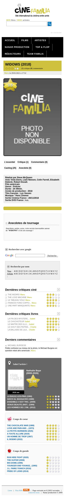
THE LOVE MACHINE (17, 297)
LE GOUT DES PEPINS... (19, 327)
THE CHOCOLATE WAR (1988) (20, 425)
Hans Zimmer (22, 195)
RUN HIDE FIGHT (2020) (18, 457)
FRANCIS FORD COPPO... (19, 303)
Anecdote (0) (25, 168)
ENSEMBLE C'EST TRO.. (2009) (21, 402)
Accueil (10, 40)
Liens (10, 490)
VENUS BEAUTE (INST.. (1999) (20, 405)
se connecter (56, 33)
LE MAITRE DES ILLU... (18, 324)
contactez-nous (34, 492)
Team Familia (35, 54)
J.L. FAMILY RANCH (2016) (19, 468)
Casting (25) (10, 168)
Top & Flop (43, 47)
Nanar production (17, 47)
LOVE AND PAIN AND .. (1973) (20, 428)
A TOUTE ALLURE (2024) (18, 434)
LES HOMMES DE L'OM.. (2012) (21, 407)
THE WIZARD (14, 294)
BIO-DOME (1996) (15, 463)
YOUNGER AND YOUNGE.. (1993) (22, 466)
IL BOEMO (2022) (14, 439)
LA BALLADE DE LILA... (18, 330)
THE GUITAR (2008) (16, 460)
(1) (23, 162)
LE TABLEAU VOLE (16, 300)
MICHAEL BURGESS (17, 345)
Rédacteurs (13, 54)
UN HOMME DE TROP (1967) (20, 436)
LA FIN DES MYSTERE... (18, 319)
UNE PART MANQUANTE (19, 306)
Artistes (40, 40)
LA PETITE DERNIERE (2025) (20, 431)
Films (25, 40)
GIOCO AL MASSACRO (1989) (20, 399)
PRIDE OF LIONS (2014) (17, 471)
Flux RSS (22, 490)
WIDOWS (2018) (18, 64)
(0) (39, 162)
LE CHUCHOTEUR (16, 321)
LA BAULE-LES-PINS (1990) (19, 396)
